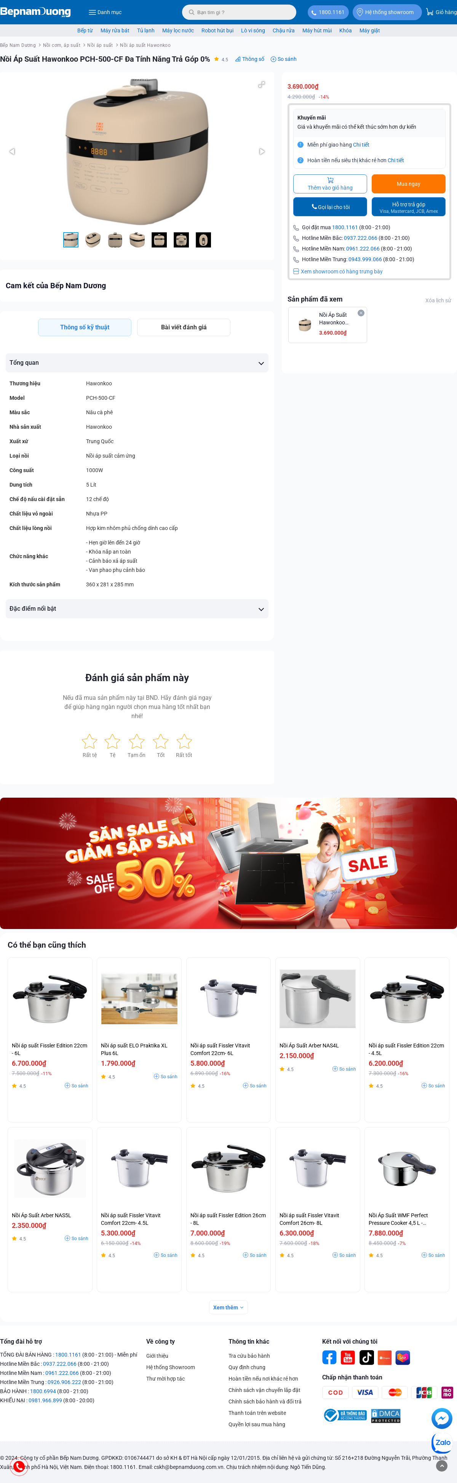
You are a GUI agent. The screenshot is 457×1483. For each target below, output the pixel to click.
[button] (262, 84)
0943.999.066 (365, 259)
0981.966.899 (45, 1400)
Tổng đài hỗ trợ (21, 1341)
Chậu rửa (284, 30)
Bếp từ (85, 30)
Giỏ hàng (441, 11)
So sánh (287, 59)
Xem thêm (225, 1307)
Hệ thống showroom (385, 12)
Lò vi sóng (253, 30)
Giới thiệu (157, 1356)
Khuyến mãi (311, 118)
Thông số (253, 59)
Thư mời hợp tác (165, 1379)
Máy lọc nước (178, 30)
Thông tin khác (248, 1341)
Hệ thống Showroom (170, 1367)
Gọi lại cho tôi (334, 207)
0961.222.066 (363, 249)
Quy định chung (246, 1367)
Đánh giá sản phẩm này (137, 677)
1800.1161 (332, 12)
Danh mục (104, 12)
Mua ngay (408, 184)
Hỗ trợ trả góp (409, 207)
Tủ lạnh (146, 30)
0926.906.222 (64, 1382)
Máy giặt (370, 30)
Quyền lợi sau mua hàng (256, 1424)
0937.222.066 (360, 238)
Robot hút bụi (217, 30)
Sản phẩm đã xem (315, 299)
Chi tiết (361, 145)
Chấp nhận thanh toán (352, 1377)
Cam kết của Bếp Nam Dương (56, 285)
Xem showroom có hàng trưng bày (338, 271)
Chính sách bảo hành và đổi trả (265, 1401)
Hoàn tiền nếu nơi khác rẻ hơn (263, 1379)
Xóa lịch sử (438, 300)
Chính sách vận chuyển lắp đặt (264, 1390)
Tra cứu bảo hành (249, 1356)
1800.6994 (43, 1391)
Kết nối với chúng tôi (349, 1341)
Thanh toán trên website (257, 1413)
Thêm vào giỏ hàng (330, 184)
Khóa (345, 30)
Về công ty (160, 1341)
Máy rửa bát (115, 30)
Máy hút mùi (317, 30)
